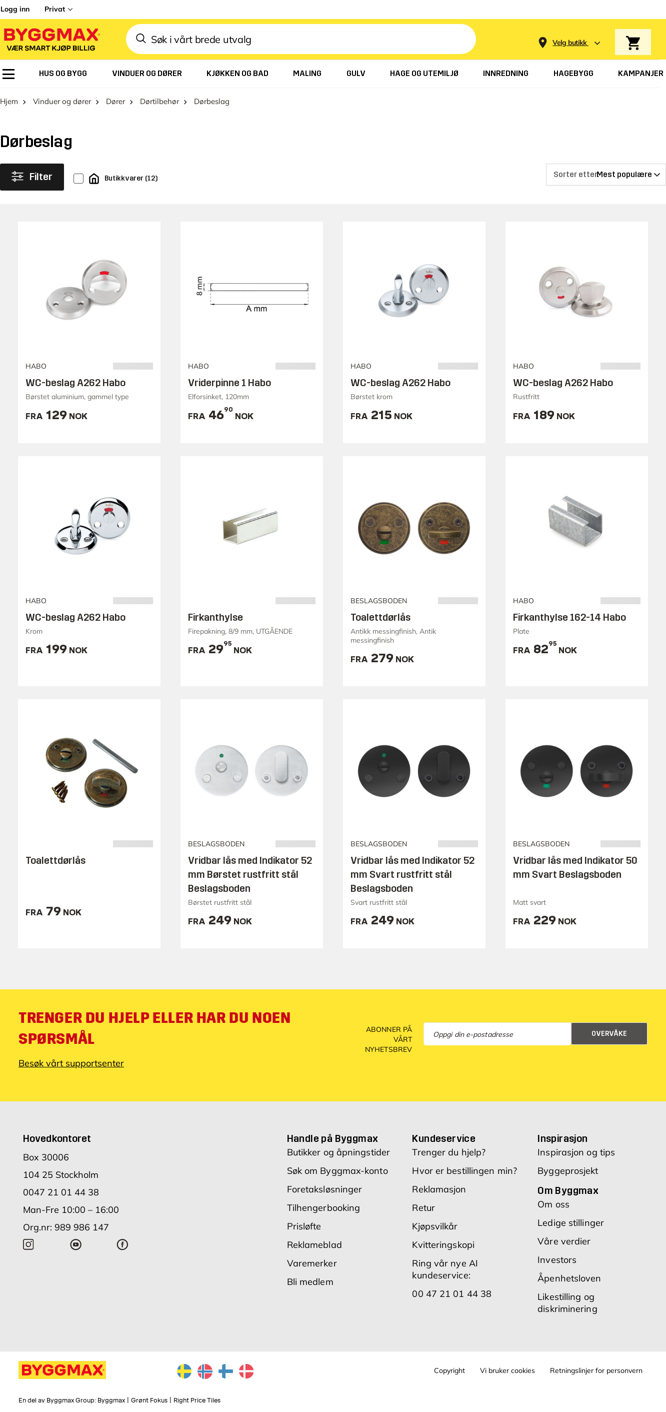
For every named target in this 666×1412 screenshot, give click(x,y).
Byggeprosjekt (568, 1170)
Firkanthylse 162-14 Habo (569, 617)
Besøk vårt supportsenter (71, 1063)
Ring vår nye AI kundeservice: (445, 1269)
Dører (115, 101)
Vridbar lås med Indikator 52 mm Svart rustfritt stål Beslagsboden (412, 874)
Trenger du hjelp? (449, 1152)
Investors (557, 1259)
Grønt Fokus (149, 1400)
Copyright (449, 1370)
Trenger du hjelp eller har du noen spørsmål (154, 1028)
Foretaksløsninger (324, 1189)
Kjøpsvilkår (435, 1226)
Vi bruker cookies (507, 1370)
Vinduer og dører (62, 101)
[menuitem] (8, 74)
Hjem (9, 101)
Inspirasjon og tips (576, 1152)
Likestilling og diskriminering (567, 1302)
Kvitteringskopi (443, 1244)
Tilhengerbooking (323, 1207)
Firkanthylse (215, 617)
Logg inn (15, 9)
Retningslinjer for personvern (596, 1370)
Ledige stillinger (571, 1222)
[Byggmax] (51, 39)
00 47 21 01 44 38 (452, 1293)
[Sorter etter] (606, 175)
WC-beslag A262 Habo (76, 383)
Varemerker (312, 1263)
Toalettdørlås (380, 617)
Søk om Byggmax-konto (337, 1170)
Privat (54, 9)
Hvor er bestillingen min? (464, 1170)
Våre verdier (564, 1241)
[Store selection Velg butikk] (569, 43)
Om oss (554, 1204)
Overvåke (609, 1033)
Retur (423, 1207)
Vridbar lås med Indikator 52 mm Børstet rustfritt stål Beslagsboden (250, 874)
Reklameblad (314, 1244)
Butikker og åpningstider (338, 1152)
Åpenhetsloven (569, 1278)
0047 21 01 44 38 (61, 1192)
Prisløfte (304, 1226)
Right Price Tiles (197, 1400)
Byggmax (111, 1400)
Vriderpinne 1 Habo (229, 383)
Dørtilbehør (159, 101)
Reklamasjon (439, 1189)
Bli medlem (310, 1281)
